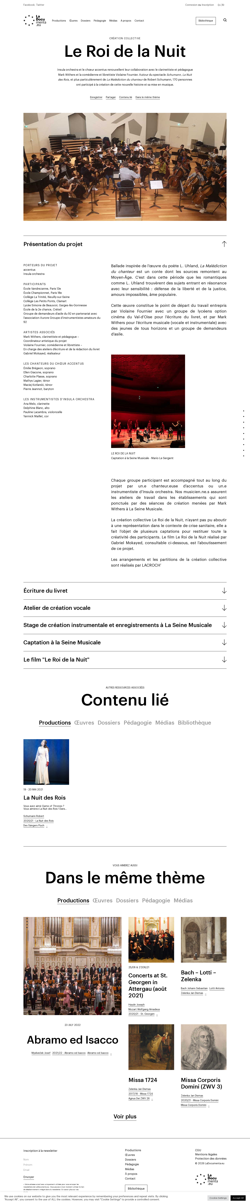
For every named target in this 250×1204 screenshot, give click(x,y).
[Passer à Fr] (223, 5)
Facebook (29, 5)
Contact (139, 21)
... (47, 825)
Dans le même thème (148, 97)
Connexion (191, 5)
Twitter (40, 5)
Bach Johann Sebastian (194, 988)
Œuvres (73, 21)
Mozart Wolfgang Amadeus (144, 1009)
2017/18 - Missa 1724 (140, 1094)
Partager (111, 97)
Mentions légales (206, 1154)
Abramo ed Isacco (72, 1040)
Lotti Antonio (216, 988)
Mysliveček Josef (41, 1053)
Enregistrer (96, 97)
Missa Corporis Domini (193, 1105)
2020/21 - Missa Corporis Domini (199, 1100)
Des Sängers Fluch (33, 825)
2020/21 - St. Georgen (141, 1014)
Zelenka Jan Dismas (192, 993)
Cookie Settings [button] (218, 1198)
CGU (198, 1150)
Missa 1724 (142, 1080)
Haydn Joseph (136, 1005)
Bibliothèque (206, 21)
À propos (126, 21)
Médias (113, 21)
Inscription (208, 5)
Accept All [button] (238, 1198)
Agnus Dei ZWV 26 (139, 1098)
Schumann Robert (33, 816)
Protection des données (211, 1158)
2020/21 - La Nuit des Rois (38, 821)
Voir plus (125, 1116)
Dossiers (85, 21)
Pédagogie (100, 21)
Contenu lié (125, 97)
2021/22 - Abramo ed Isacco (69, 1053)
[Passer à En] (219, 5)
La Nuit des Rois (44, 798)
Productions (59, 21)
